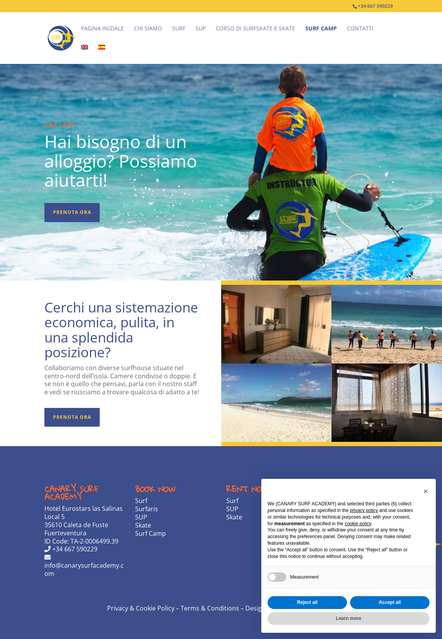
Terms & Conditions (210, 608)
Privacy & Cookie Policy (141, 608)
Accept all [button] (390, 602)
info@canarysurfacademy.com (84, 566)
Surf (178, 29)
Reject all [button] (307, 602)
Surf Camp (321, 29)
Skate (143, 525)
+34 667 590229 (70, 549)
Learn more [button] (348, 618)
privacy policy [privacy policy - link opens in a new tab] (364, 510)
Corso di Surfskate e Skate (255, 29)
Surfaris (146, 509)
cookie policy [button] (358, 523)
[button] (425, 491)
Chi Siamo (148, 29)
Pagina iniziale (102, 29)
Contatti (360, 29)
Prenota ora (72, 212)
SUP (200, 29)
